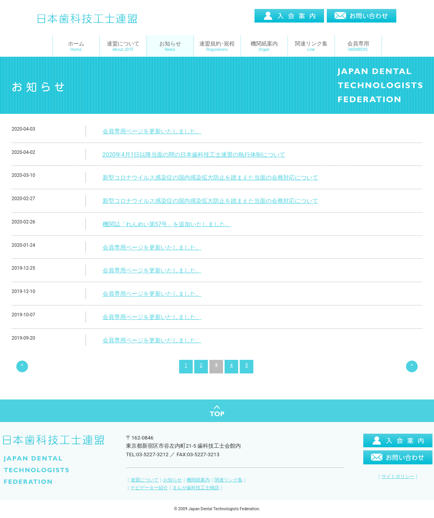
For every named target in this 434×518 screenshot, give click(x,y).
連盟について (145, 473)
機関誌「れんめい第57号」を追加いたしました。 (167, 224)
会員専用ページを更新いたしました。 (152, 131)
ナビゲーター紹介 (149, 481)
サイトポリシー (398, 470)
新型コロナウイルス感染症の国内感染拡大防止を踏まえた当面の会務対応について (210, 177)
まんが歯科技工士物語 (196, 481)
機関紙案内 (198, 473)
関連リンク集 (228, 473)
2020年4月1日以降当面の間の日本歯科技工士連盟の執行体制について (194, 154)
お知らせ (172, 473)
